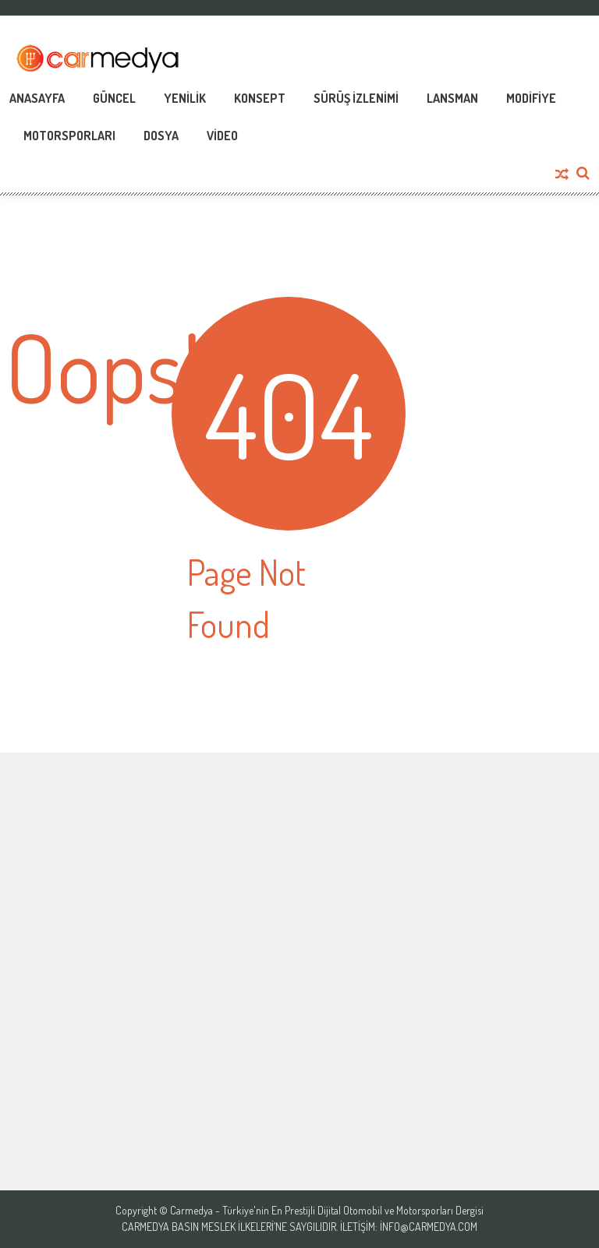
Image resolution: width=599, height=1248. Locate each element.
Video (222, 135)
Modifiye (531, 98)
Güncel (114, 98)
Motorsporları (69, 135)
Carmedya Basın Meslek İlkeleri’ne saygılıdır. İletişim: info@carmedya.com (299, 1227)
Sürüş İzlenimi (356, 98)
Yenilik (185, 98)
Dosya (161, 135)
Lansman (452, 98)
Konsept (259, 98)
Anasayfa (37, 98)
